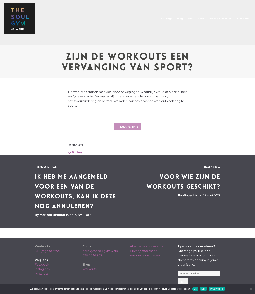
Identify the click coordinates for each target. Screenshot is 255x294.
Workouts (42, 246)
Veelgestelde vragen (145, 255)
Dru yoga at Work (48, 251)
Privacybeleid (216, 289)
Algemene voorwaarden (147, 246)
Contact (88, 246)
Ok (195, 289)
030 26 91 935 (92, 255)
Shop (86, 264)
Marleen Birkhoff (52, 215)
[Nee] (251, 289)
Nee (203, 289)
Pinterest (41, 273)
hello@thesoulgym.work (100, 251)
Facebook (42, 264)
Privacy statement (143, 251)
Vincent (189, 195)
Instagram (42, 269)
